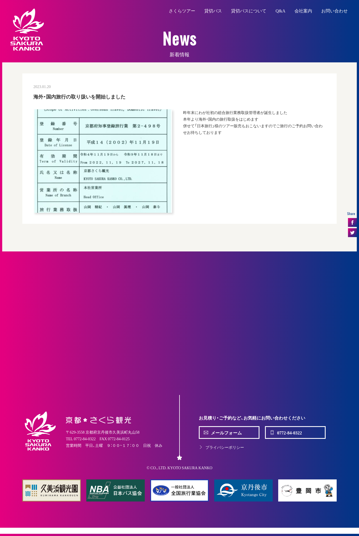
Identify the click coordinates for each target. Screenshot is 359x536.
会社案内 (303, 10)
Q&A (280, 10)
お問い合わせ (334, 10)
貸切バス (213, 10)
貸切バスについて (248, 10)
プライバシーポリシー (221, 447)
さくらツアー (182, 10)
